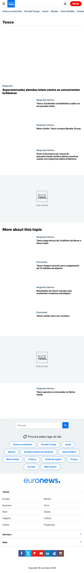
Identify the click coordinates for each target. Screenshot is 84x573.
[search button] (65, 425)
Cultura (47, 518)
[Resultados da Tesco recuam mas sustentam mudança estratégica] (59, 298)
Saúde (47, 511)
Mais (4, 542)
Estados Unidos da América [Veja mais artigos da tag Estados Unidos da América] (38, 451)
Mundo (47, 499)
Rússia (54, 11)
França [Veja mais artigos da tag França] (74, 459)
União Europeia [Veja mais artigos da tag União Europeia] (53, 459)
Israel (45, 11)
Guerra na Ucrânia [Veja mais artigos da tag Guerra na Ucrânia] (22, 444)
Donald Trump (32, 11)
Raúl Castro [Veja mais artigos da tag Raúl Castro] (50, 466)
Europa (6, 499)
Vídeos (5, 524)
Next (4, 511)
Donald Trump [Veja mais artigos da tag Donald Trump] (48, 444)
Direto (76, 3)
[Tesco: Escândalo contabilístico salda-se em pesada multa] (59, 111)
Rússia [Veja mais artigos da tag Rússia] (11, 451)
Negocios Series (45, 100)
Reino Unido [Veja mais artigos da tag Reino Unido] (12, 459)
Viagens (6, 518)
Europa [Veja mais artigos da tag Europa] (31, 466)
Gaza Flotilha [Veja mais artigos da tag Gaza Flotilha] (69, 451)
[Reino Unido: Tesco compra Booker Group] (59, 136)
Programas (49, 524)
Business (6, 505)
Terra (46, 505)
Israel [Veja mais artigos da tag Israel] (68, 444)
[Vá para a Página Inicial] (11, 3)
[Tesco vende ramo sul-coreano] (59, 323)
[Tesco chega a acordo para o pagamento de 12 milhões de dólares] (59, 273)
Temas (5, 492)
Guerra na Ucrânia (12, 11)
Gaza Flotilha (68, 11)
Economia (42, 262)
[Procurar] (42, 425)
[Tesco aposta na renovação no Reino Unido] (59, 400)
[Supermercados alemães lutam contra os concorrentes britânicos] (42, 91)
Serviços (6, 534)
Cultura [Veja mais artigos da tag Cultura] (32, 459)
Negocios (7, 85)
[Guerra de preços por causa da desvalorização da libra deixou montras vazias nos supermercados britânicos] (59, 161)
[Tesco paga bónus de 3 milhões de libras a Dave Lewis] (59, 248)
